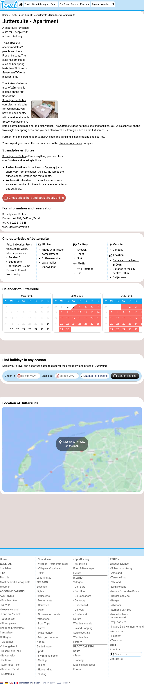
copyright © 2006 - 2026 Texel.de (55, 683)
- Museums (43, 596)
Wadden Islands (82, 623)
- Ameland (116, 573)
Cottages (5, 637)
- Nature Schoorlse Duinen (125, 591)
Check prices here (34, 197)
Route (76, 651)
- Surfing (41, 674)
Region (95, 4)
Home (3, 559)
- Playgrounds (45, 632)
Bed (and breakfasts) (12, 628)
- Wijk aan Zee (118, 622)
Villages (78, 582)
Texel (27, 4)
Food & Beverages (83, 568)
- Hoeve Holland (9, 609)
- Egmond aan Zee (120, 609)
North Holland (118, 586)
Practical (84, 4)
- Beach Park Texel (10, 651)
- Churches (43, 605)
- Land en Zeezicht (10, 614)
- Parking (78, 660)
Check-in (10, 375)
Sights (40, 591)
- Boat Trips (43, 623)
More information (19, 227)
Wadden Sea (80, 637)
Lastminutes (44, 577)
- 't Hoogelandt (8, 646)
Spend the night (40, 4)
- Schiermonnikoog (121, 568)
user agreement (25, 683)
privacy (37, 683)
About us (115, 649)
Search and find (124, 375)
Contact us (116, 658)
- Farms (41, 628)
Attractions (43, 619)
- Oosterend (80, 614)
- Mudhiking (80, 564)
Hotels (40, 573)
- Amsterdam (117, 631)
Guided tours (44, 646)
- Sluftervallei (7, 674)
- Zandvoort (116, 640)
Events (74, 4)
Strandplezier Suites (14, 100)
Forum (77, 669)
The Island (6, 568)
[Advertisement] (72, 347)
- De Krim (5, 660)
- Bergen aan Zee (120, 596)
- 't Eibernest (7, 641)
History (77, 642)
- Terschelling (118, 577)
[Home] (20, 4)
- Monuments (44, 600)
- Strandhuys (7, 618)
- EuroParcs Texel (10, 664)
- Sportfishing (81, 559)
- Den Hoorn (80, 591)
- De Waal (78, 609)
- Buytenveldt (7, 655)
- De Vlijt (5, 605)
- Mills (40, 609)
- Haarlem (115, 635)
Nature (41, 642)
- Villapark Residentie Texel (52, 564)
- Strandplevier (8, 623)
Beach (54, 4)
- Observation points (48, 614)
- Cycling (42, 660)
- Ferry (77, 655)
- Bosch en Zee (8, 600)
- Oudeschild (80, 605)
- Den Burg (79, 586)
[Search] (113, 4)
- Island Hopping (82, 628)
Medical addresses (84, 664)
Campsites (6, 632)
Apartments (7, 595)
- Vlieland (115, 582)
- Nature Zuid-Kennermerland (127, 626)
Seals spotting (81, 632)
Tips (2, 573)
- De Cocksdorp (82, 596)
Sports (40, 651)
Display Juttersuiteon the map (72, 444)
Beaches (42, 586)
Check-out (48, 375)
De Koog (50, 167)
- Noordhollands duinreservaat (119, 616)
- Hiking (41, 665)
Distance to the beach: (126, 260)
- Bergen (115, 600)
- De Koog (79, 600)
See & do (64, 4)
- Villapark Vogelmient (49, 568)
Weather (105, 4)
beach (33, 171)
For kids (4, 577)
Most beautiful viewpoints (15, 582)
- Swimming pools (47, 655)
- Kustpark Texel (9, 669)
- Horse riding (45, 669)
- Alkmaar (115, 605)
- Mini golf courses (47, 637)
